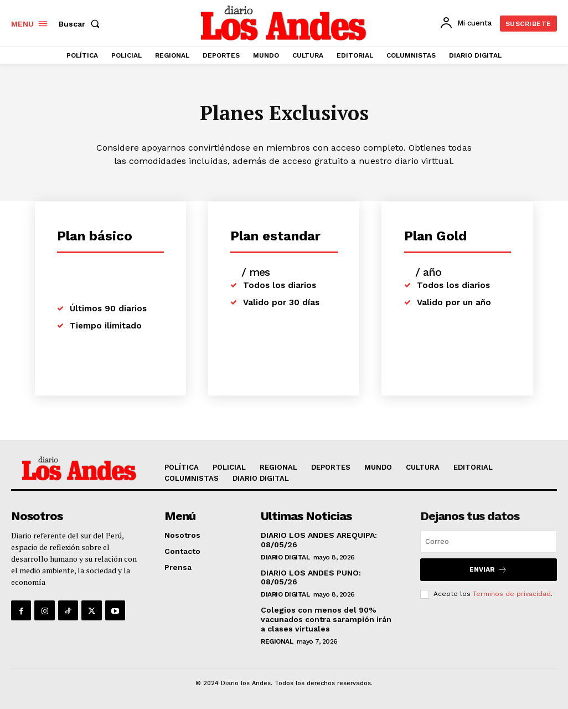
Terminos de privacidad (512, 594)
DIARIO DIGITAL (285, 557)
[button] (81, 23)
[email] (488, 541)
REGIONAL (277, 641)
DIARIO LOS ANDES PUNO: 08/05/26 (311, 577)
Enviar (488, 569)
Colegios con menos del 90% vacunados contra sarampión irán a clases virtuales (326, 619)
